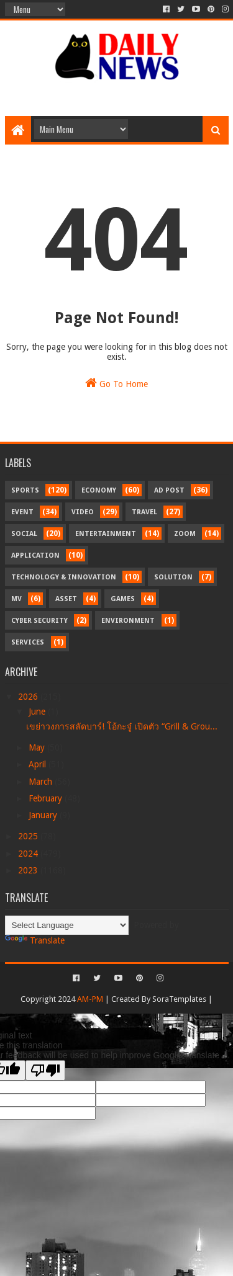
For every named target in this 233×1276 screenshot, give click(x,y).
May (38, 747)
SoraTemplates (179, 999)
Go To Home (116, 383)
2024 (29, 854)
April (38, 764)
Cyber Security (39, 621)
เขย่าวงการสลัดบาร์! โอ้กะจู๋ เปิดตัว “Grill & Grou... (121, 726)
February (47, 798)
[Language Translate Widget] (67, 925)
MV (16, 599)
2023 (29, 870)
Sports (25, 490)
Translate (35, 940)
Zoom (185, 534)
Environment (128, 621)
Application (35, 555)
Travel (144, 512)
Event (22, 512)
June (38, 711)
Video (82, 512)
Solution (173, 577)
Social (24, 534)
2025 (29, 836)
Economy (98, 490)
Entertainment (105, 534)
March (42, 782)
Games (123, 599)
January (44, 815)
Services (27, 642)
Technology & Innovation (63, 577)
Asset (66, 599)
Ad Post (169, 490)
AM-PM (90, 999)
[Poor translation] (45, 1070)
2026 (29, 697)
